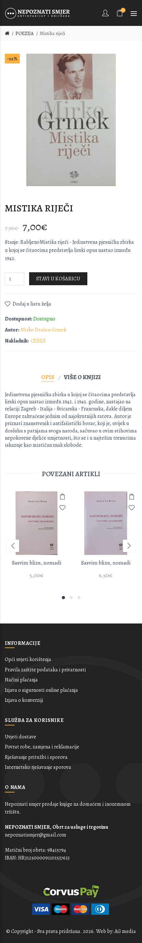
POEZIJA (25, 33)
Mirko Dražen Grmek (43, 329)
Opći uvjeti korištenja (28, 659)
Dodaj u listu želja (32, 304)
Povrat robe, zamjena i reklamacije (42, 746)
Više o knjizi (82, 377)
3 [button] (79, 597)
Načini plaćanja (21, 679)
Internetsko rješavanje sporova (38, 767)
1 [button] (63, 597)
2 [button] (71, 597)
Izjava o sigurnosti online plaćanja (41, 690)
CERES (38, 340)
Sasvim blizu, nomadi (36, 563)
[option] (36, 538)
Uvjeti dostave (20, 736)
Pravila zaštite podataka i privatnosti (45, 669)
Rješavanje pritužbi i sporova (36, 757)
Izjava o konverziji (24, 700)
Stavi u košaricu (58, 278)
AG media (125, 931)
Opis (47, 377)
